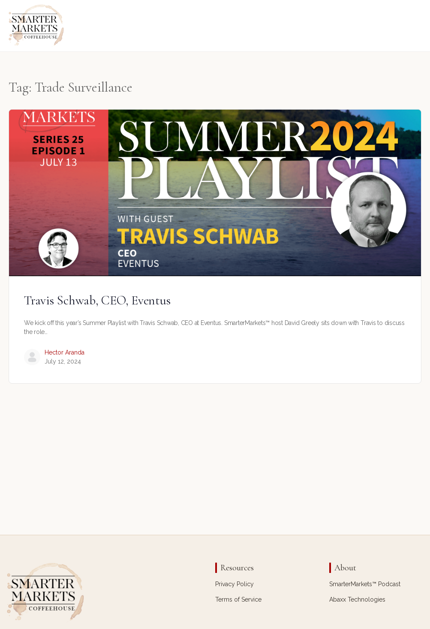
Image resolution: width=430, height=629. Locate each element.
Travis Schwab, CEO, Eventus (97, 300)
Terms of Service (238, 599)
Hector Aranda (64, 352)
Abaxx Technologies (357, 599)
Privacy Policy (234, 584)
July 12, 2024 (63, 361)
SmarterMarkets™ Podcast (364, 584)
